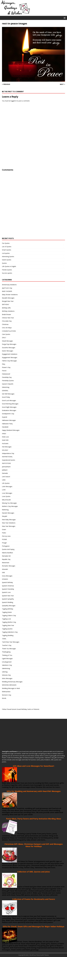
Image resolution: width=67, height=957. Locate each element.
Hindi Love (5, 437)
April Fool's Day (7, 288)
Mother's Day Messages (10, 506)
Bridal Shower (6, 314)
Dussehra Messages (8, 347)
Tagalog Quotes (7, 629)
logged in (13, 101)
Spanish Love (6, 592)
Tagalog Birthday (7, 609)
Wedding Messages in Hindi (11, 688)
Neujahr (4, 516)
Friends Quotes (7, 270)
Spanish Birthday (7, 582)
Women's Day (6, 695)
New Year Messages (8, 526)
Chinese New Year (8, 318)
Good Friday (6, 397)
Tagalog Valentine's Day (10, 632)
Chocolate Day (7, 321)
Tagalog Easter (7, 612)
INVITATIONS (6, 463)
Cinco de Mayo (7, 328)
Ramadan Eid (6, 556)
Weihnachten (6, 692)
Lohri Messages (7, 486)
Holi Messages (7, 447)
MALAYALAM (6, 500)
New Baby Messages (9, 520)
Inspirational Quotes (8, 460)
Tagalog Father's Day (9, 615)
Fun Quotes (6, 243)
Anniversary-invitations (9, 285)
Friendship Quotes (8, 380)
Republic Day (6, 559)
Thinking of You (7, 655)
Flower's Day (6, 367)
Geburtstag (5, 387)
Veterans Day (6, 675)
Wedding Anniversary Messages (12, 682)
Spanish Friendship (8, 589)
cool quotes (6, 253)
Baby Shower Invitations (10, 294)
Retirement (5, 563)
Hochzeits (5, 443)
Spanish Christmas (8, 586)
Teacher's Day (6, 645)
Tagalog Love (6, 619)
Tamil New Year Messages (10, 642)
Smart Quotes (6, 250)
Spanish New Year (8, 596)
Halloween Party (7, 424)
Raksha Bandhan (7, 553)
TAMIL (4, 639)
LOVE (4, 490)
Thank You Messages (9, 649)
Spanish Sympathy (8, 599)
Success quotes (7, 273)
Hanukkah (5, 427)
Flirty (3, 364)
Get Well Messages (8, 394)
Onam (4, 529)
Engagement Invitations (9, 354)
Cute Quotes (6, 334)
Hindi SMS (5, 440)
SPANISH (5, 579)
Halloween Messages (9, 420)
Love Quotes (6, 496)
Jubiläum (5, 470)
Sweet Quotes (6, 260)
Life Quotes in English (9, 266)
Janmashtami (6, 467)
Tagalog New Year (8, 625)
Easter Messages (7, 351)
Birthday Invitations (8, 311)
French (4, 371)
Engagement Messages (9, 357)
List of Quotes (6, 247)
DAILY (4, 337)
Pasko (4, 533)
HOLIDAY (5, 450)
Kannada (5, 473)
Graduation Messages (9, 410)
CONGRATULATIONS (9, 331)
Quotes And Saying (8, 549)
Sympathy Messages (8, 606)
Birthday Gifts (6, 308)
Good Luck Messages (9, 400)
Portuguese (6, 546)
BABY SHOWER (7, 291)
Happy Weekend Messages (11, 430)
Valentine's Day (7, 665)
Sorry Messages (7, 576)
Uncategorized (6, 662)
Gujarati (4, 417)
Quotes (4, 263)
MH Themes (45, 955)
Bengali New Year (8, 301)
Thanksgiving (6, 652)
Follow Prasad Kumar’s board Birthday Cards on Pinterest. (21, 709)
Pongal (4, 543)
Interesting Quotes (8, 256)
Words (4, 698)
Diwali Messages (7, 341)
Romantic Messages (8, 566)
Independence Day (8, 453)
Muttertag (5, 510)
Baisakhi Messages (8, 298)
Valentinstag (6, 668)
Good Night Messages (9, 407)
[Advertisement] (17, 138)
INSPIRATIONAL (7, 457)
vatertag (4, 672)
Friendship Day (7, 377)
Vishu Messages (7, 678)
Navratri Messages (8, 513)
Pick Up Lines (6, 536)
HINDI (4, 434)
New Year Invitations (8, 523)
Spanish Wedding (7, 602)
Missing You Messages (9, 503)
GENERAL (5, 391)
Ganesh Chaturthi (7, 384)
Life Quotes (6, 483)
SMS (3, 572)
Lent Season (6, 477)
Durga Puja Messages (9, 344)
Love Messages (7, 493)
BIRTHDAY (5, 304)
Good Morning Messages (10, 404)
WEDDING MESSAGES (9, 685)
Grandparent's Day (8, 414)
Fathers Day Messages (9, 361)
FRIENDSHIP (6, 374)
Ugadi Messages (7, 658)
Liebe (4, 480)
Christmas (5, 324)
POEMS (4, 539)
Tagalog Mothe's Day (9, 622)
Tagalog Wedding (7, 635)
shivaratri (5, 569)
